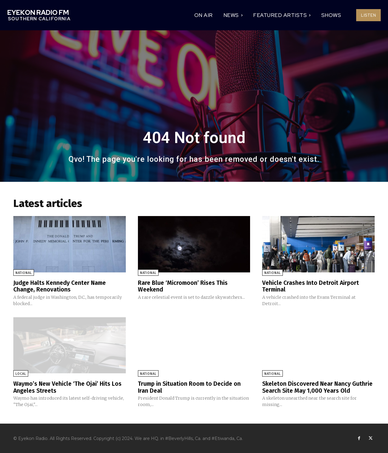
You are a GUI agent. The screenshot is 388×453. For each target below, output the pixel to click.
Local (20, 373)
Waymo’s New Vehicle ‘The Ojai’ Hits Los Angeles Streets (68, 387)
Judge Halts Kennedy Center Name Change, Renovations (61, 286)
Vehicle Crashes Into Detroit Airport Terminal (311, 286)
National (23, 273)
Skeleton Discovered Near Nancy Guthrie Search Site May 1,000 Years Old (318, 387)
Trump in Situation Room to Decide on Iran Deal (190, 387)
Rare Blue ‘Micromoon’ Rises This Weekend (183, 286)
